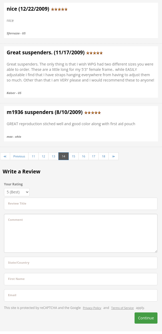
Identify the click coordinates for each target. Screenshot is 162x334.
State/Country (18, 262)
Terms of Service (122, 308)
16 (83, 156)
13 (53, 156)
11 (33, 156)
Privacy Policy (92, 308)
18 (103, 156)
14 (63, 156)
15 (73, 156)
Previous (19, 156)
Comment (15, 220)
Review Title (17, 203)
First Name (16, 279)
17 (93, 156)
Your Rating (13, 184)
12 (43, 156)
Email (12, 295)
